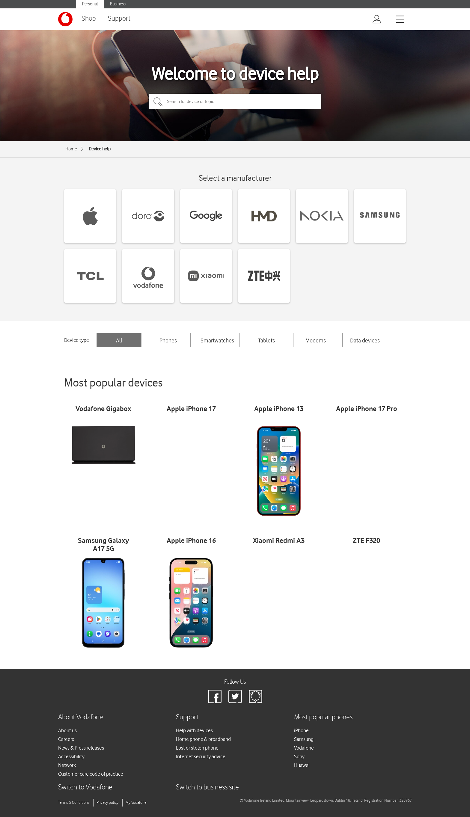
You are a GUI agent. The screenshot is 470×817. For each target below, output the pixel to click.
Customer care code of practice (90, 774)
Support (119, 18)
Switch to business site (207, 787)
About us (67, 730)
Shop (89, 18)
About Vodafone (80, 717)
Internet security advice (200, 756)
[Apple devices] (90, 216)
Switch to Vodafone (85, 787)
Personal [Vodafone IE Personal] (90, 4)
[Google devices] (206, 216)
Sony (299, 756)
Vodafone (304, 748)
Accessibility (71, 756)
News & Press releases (81, 748)
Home (71, 149)
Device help (100, 149)
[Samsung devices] (380, 216)
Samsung (304, 739)
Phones (168, 340)
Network (67, 765)
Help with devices (194, 730)
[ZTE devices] (264, 276)
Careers (66, 739)
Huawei (302, 765)
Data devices (365, 340)
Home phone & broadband (203, 739)
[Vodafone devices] (148, 276)
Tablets (266, 340)
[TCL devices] (90, 276)
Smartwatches (217, 340)
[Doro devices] (148, 216)
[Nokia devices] (322, 216)
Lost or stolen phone (197, 748)
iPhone (301, 730)
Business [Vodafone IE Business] (118, 4)
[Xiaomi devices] (206, 276)
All (119, 340)
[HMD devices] (264, 216)
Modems (315, 340)
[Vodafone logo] (65, 19)
